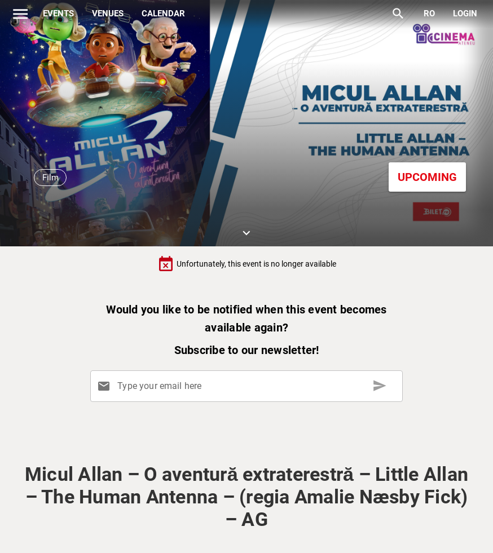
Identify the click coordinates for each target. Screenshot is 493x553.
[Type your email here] (248, 386)
